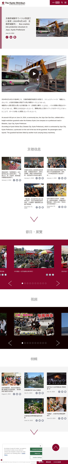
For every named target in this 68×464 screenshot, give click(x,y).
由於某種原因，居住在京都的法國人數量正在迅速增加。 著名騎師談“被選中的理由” (11, 389)
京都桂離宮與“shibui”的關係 (32, 390)
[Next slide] (58, 283)
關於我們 (41, 462)
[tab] (22, 283)
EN (53, 2)
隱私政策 (48, 462)
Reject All (37, 453)
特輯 (34, 359)
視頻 (34, 299)
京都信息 (34, 149)
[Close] (40, 445)
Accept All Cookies (37, 449)
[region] (22, 452)
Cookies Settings (37, 457)
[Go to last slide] (10, 283)
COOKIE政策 (57, 462)
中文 (57, 2)
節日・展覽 (34, 232)
